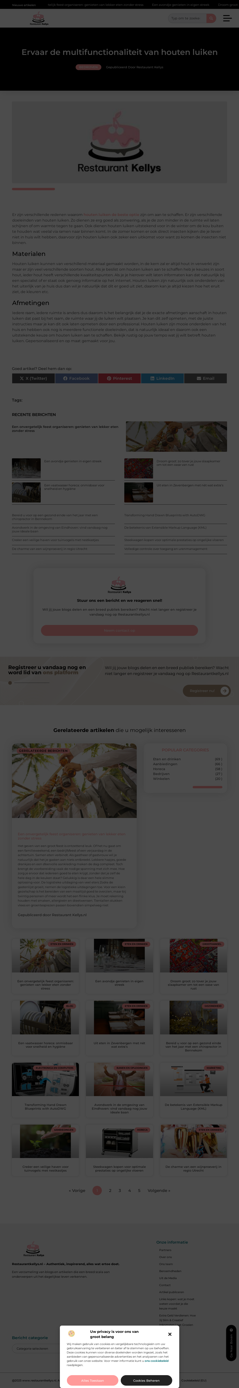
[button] (170, 1334)
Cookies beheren (146, 1380)
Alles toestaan (92, 1380)
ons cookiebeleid (157, 1361)
